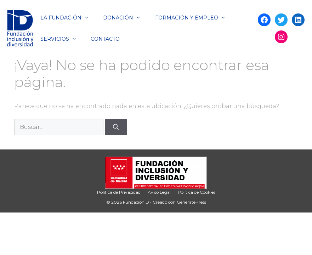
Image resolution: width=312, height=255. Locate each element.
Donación (125, 17)
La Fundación (68, 17)
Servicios (62, 39)
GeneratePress (191, 202)
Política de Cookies (196, 192)
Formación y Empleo (194, 17)
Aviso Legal (159, 192)
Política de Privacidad (119, 192)
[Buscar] (116, 127)
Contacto (105, 39)
